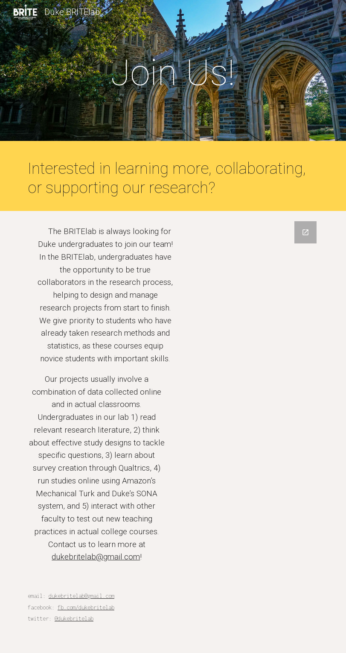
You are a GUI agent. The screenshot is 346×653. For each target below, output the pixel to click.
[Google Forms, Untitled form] (249, 357)
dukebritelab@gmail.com (96, 557)
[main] (173, 73)
